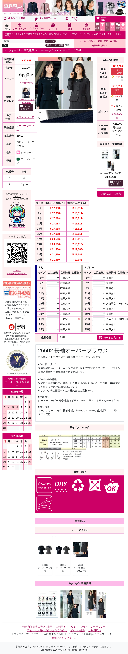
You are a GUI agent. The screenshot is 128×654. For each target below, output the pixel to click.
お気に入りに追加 (111, 193)
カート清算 (101, 18)
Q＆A (74, 626)
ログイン (50, 41)
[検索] (26, 41)
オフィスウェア (25, 117)
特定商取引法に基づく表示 (37, 626)
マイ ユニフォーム (45, 19)
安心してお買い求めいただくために (47, 630)
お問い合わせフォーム (64, 638)
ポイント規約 (77, 630)
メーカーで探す (87, 41)
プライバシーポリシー (93, 626)
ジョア (66, 50)
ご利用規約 (94, 630)
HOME (7, 27)
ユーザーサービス (71, 18)
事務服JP (29, 50)
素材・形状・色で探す (108, 41)
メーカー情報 (26, 82)
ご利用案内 (62, 626)
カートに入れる (110, 337)
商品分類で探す (99, 45)
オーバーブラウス (49, 50)
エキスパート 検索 (14, 18)
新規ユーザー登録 (55, 45)
